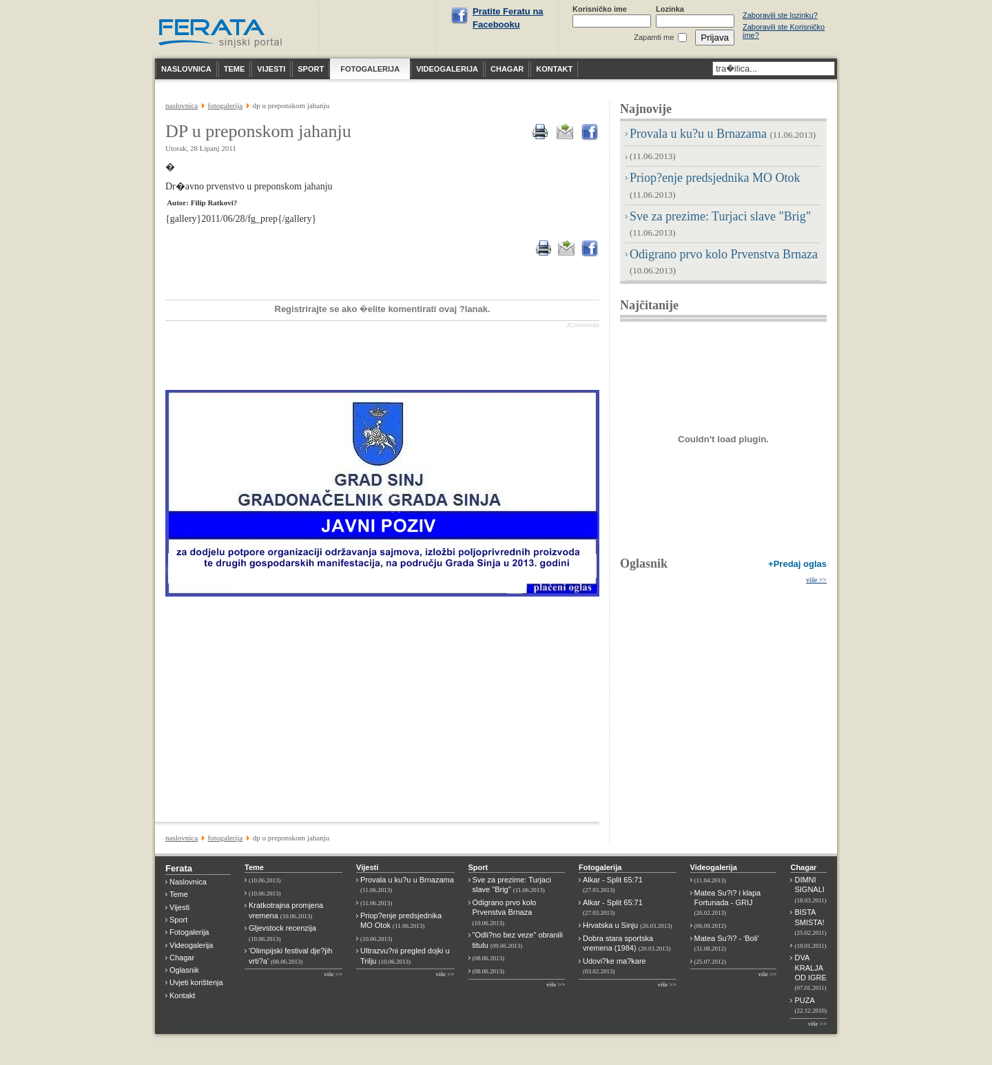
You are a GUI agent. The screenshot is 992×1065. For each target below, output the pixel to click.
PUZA (810, 1005)
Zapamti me (654, 37)
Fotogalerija (189, 932)
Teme (178, 894)
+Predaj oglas (797, 564)
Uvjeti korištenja (196, 982)
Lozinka (670, 9)
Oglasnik (644, 563)
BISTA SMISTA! (810, 922)
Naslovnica (188, 882)
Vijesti (179, 907)
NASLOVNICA (181, 105)
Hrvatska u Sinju (627, 925)
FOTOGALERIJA (225, 105)
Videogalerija (191, 945)
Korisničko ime (599, 9)
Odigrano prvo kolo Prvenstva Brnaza (505, 912)
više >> (816, 579)
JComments (582, 325)
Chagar (181, 957)
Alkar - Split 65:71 (613, 884)
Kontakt (182, 995)
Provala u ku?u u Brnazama (723, 134)
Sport (178, 920)
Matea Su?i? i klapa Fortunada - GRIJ (727, 903)
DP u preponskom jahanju (258, 131)
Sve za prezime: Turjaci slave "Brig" (512, 884)
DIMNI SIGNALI (810, 890)
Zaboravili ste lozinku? (780, 15)
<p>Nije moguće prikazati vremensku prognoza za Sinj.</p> (379, 28)
